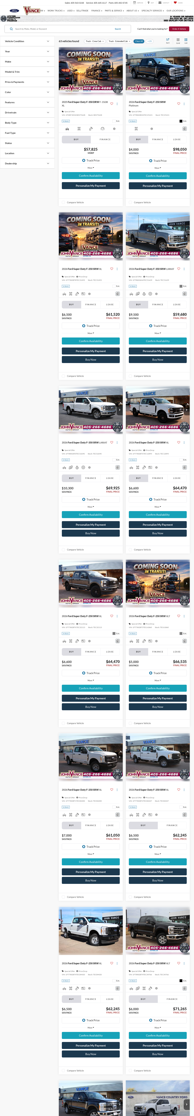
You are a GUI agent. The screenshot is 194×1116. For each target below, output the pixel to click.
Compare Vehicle (75, 202)
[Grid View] (177, 41)
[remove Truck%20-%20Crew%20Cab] (95, 41)
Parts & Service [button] (113, 10)
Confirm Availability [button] (91, 175)
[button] (120, 71)
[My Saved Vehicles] (178, 3)
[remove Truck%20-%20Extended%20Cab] (119, 41)
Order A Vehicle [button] (179, 29)
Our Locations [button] (175, 10)
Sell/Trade (82, 10)
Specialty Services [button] (152, 10)
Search (118, 29)
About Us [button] (132, 10)
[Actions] (117, 103)
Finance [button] (95, 10)
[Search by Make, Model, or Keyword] (63, 29)
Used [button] (70, 10)
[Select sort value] (169, 41)
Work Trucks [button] (55, 10)
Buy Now (90, 359)
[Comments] (185, 129)
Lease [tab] (177, 139)
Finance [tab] (105, 139)
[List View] (186, 41)
